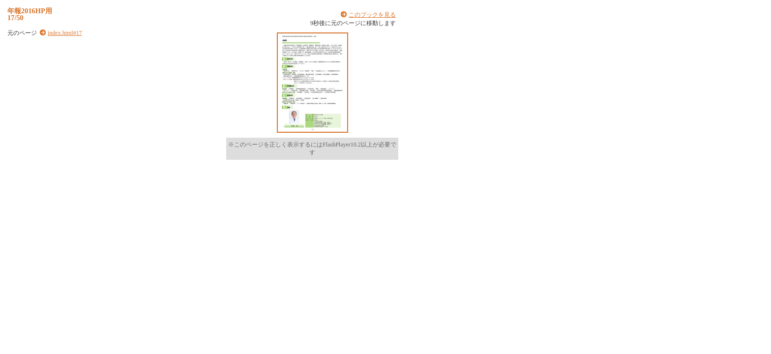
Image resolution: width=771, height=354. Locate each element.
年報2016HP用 (29, 11)
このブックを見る (372, 14)
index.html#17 (65, 33)
